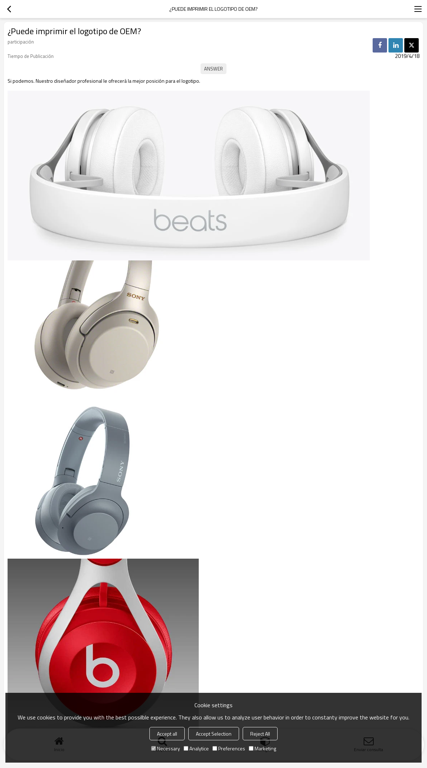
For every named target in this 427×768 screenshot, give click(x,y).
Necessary (165, 748)
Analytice (196, 748)
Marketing (262, 748)
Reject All (260, 733)
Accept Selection (214, 733)
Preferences (228, 748)
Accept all (167, 733)
